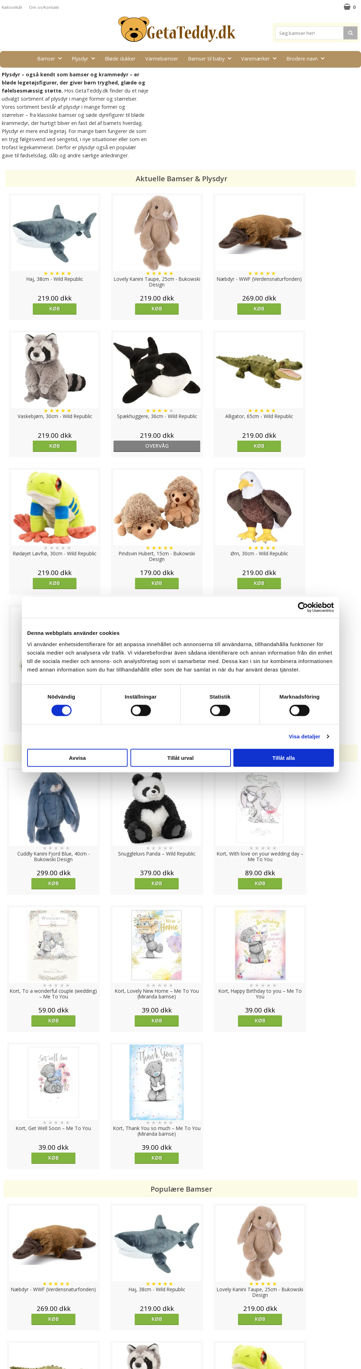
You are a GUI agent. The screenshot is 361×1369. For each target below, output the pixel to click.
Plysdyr (85, 58)
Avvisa (77, 758)
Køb (47, 308)
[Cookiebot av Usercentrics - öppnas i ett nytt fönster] (303, 607)
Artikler (10, 1327)
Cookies (11, 1295)
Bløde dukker (120, 58)
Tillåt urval (180, 758)
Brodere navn (307, 58)
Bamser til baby (211, 58)
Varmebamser (161, 58)
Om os (9, 1338)
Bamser (51, 58)
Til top (180, 1271)
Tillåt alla (284, 758)
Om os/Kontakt (44, 7)
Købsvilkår (12, 7)
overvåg (48, 445)
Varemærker (261, 58)
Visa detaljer (304, 736)
